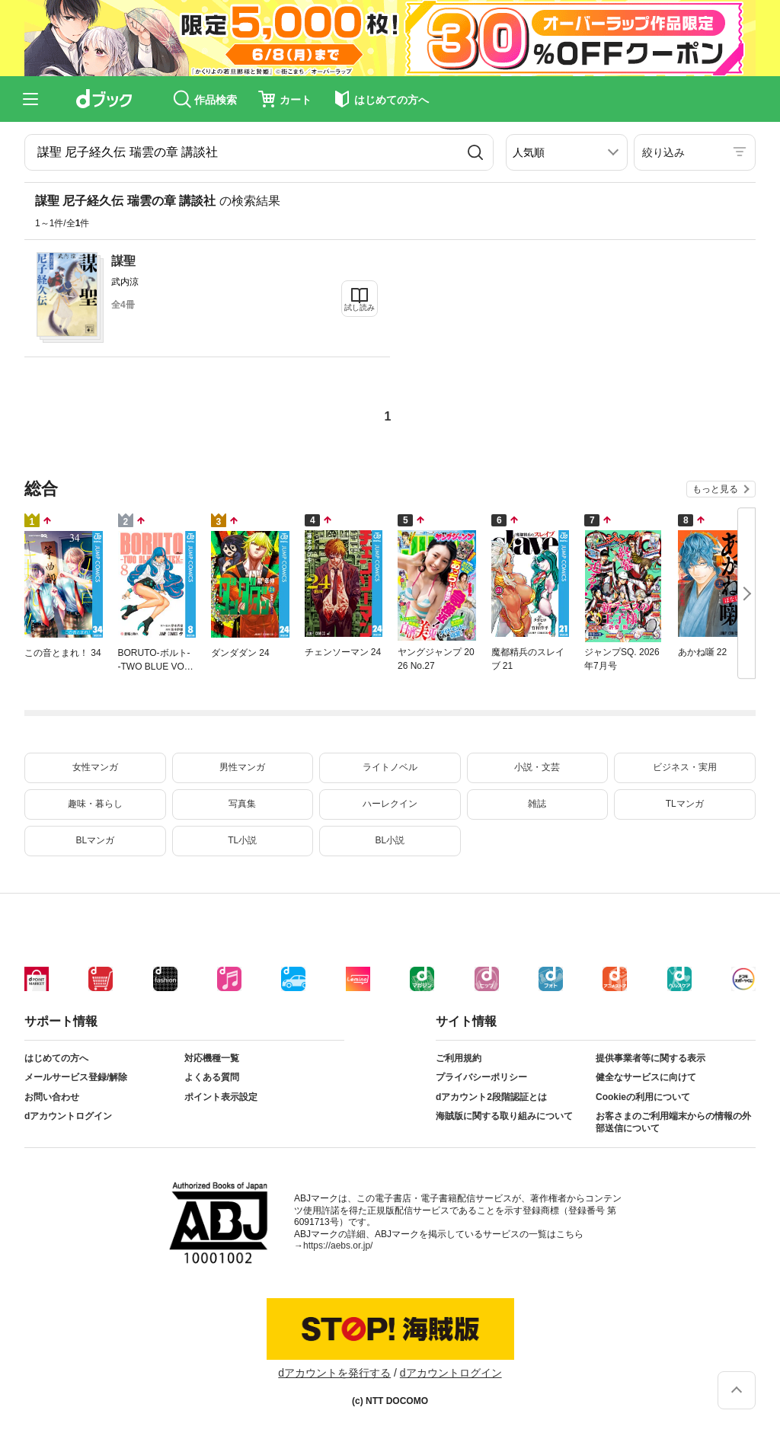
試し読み (359, 307)
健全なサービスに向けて (646, 1077)
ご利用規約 (458, 1058)
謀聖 (123, 260)
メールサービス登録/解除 (75, 1077)
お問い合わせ (51, 1097)
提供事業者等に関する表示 (650, 1058)
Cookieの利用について (643, 1097)
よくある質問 (211, 1077)
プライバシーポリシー (481, 1077)
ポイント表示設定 (220, 1097)
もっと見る (715, 489)
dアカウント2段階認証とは (491, 1097)
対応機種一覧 (211, 1058)
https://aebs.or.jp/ (337, 1245)
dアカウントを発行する (334, 1373)
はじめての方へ (56, 1058)
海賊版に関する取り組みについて (504, 1116)
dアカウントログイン (68, 1116)
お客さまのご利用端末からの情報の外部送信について (673, 1122)
